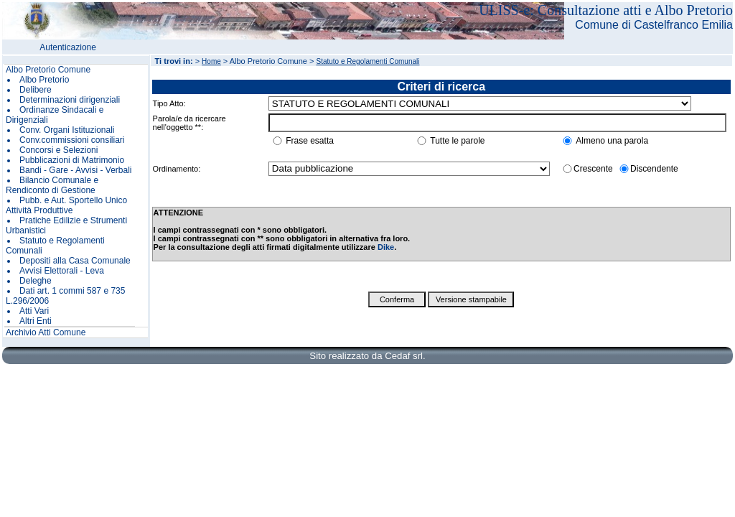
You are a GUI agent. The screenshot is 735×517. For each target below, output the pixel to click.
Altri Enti (35, 321)
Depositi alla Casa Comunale (75, 261)
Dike (386, 247)
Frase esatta (310, 141)
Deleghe (35, 281)
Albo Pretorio (44, 80)
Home (211, 61)
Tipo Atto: (169, 103)
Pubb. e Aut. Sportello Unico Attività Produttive (66, 205)
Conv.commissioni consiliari (71, 140)
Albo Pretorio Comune (48, 70)
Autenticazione (67, 47)
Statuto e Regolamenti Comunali (367, 61)
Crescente (593, 169)
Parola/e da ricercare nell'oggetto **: (189, 122)
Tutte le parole (457, 141)
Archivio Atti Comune (45, 332)
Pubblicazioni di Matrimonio (71, 160)
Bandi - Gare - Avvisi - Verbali (75, 170)
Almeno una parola (612, 141)
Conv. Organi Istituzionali (67, 130)
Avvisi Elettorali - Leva (61, 271)
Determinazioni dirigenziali (69, 100)
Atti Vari (34, 311)
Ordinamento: (177, 168)
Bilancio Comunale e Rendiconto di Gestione (52, 185)
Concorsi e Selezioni (58, 150)
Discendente (654, 169)
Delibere (35, 90)
